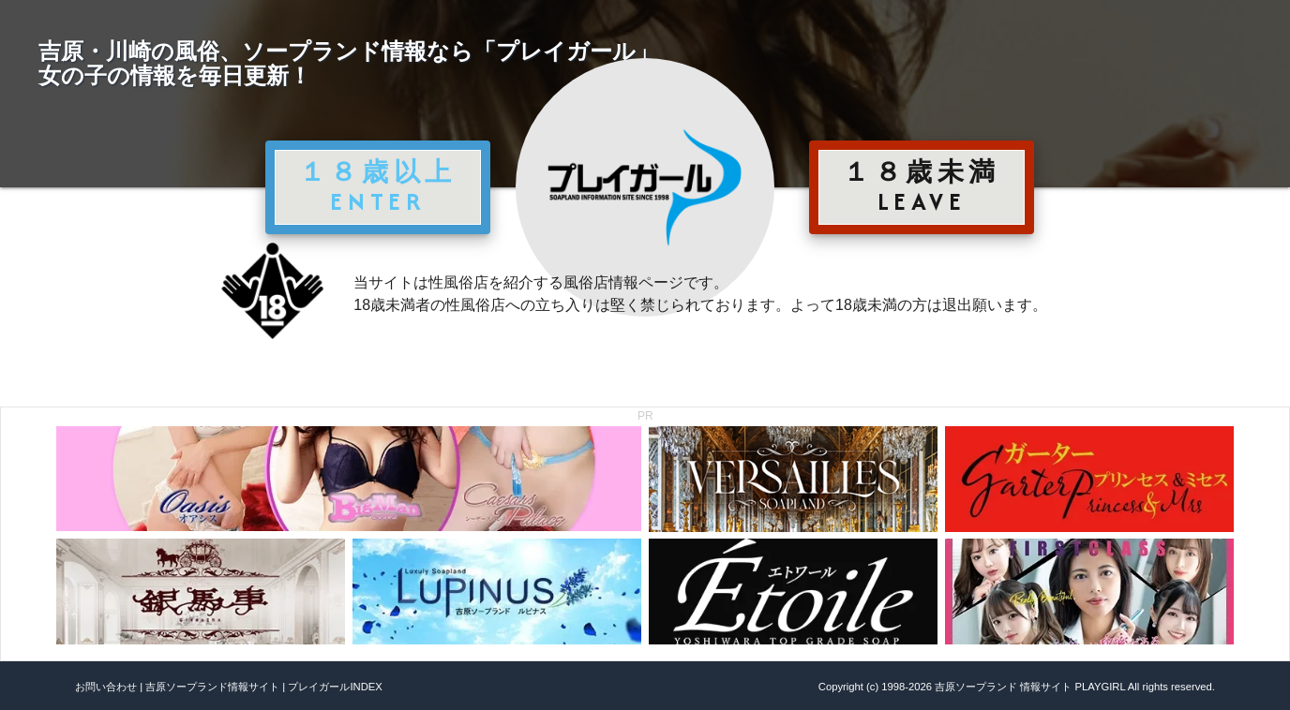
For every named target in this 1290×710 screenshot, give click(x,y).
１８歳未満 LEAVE (921, 186)
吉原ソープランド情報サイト (212, 686)
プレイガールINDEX (335, 686)
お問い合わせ (106, 686)
